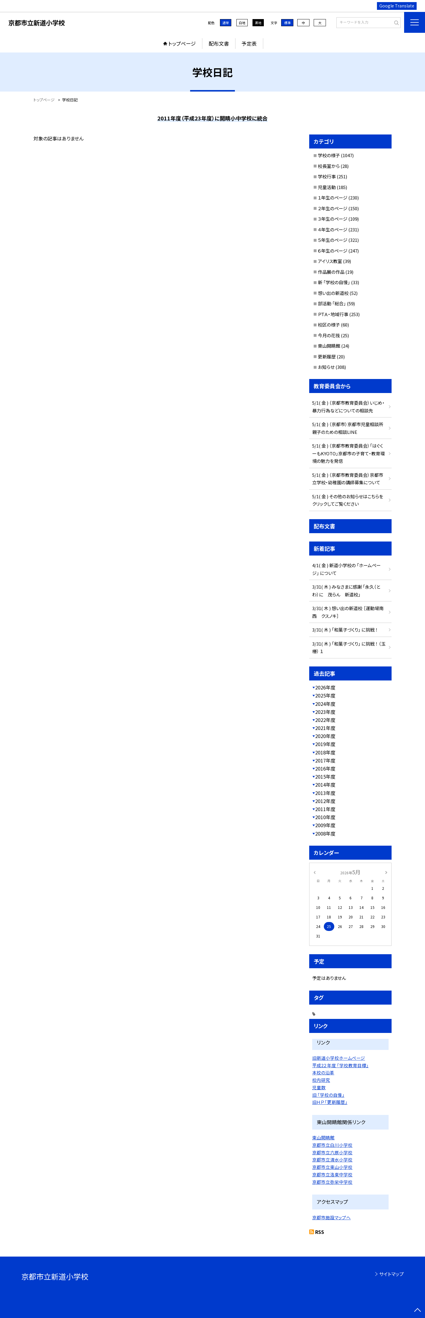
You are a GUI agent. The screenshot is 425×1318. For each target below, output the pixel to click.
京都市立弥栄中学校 (332, 1182)
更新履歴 (327, 356)
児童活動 (327, 187)
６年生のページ (332, 250)
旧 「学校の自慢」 (328, 1095)
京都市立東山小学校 (332, 1167)
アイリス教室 (330, 261)
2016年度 (325, 768)
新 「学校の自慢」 (334, 282)
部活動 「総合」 (332, 303)
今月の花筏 (329, 335)
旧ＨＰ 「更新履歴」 (329, 1102)
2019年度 (325, 744)
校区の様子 (329, 324)
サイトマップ (391, 1273)
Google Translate (396, 6)
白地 (242, 22)
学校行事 (327, 176)
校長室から (329, 166)
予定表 (249, 43)
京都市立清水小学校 (332, 1159)
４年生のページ (332, 229)
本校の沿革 (323, 1072)
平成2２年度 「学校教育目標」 (340, 1065)
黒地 (258, 22)
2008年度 (325, 833)
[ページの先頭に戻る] (417, 1310)
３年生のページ (332, 219)
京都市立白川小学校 (332, 1145)
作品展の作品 (331, 272)
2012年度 (325, 801)
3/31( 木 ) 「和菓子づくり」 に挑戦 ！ (345, 629)
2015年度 (325, 776)
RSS (319, 1231)
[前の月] (314, 871)
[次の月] (386, 871)
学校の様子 (329, 155)
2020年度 (325, 736)
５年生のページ (332, 240)
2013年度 (325, 792)
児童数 (319, 1087)
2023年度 (325, 711)
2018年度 (325, 752)
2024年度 (325, 703)
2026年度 (325, 687)
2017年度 (325, 760)
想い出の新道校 (333, 293)
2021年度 (325, 727)
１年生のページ (332, 197)
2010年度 (325, 817)
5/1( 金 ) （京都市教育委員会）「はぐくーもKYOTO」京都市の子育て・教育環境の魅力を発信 (348, 453)
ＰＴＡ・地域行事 (333, 314)
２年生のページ (332, 208)
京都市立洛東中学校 (332, 1174)
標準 (287, 22)
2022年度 (325, 719)
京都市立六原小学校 (332, 1152)
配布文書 (219, 43)
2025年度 (325, 695)
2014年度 (325, 784)
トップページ (182, 43)
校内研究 (321, 1080)
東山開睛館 (329, 346)
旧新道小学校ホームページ (338, 1058)
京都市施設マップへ (331, 1217)
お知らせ (326, 367)
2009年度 (325, 825)
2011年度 (325, 809)
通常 (225, 22)
